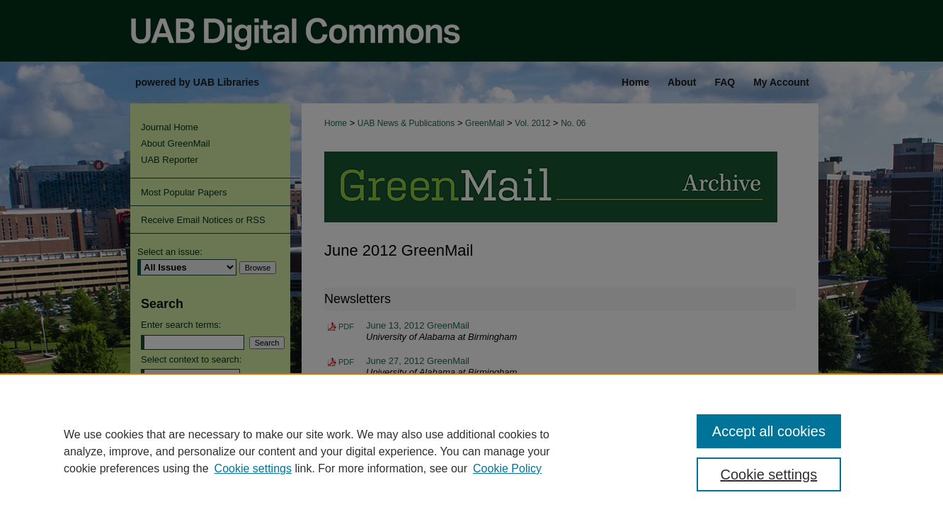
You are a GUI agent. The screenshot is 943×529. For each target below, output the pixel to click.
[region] (471, 451)
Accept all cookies (768, 431)
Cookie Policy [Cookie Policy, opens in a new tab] (507, 468)
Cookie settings (253, 468)
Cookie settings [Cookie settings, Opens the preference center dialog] (769, 474)
